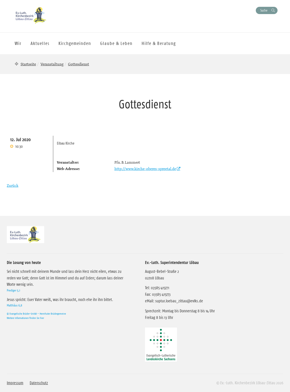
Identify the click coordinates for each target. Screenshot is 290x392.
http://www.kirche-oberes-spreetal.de (145, 168)
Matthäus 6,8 (14, 305)
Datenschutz (39, 382)
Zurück (12, 185)
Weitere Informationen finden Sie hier (25, 318)
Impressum (15, 382)
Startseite (28, 64)
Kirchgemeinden (74, 43)
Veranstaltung (52, 64)
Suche (263, 10)
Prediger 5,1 (13, 290)
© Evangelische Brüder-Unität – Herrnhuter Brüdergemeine (36, 313)
